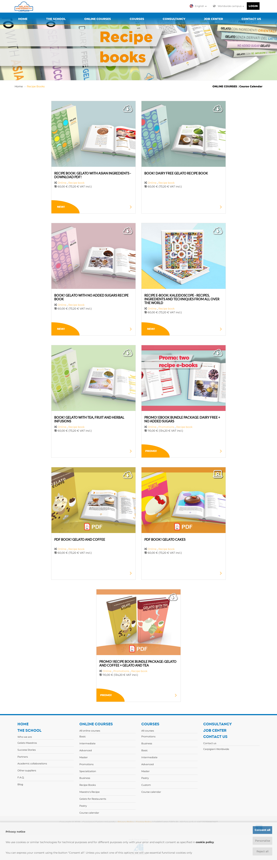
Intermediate (87, 743)
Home (19, 86)
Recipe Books (36, 86)
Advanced (85, 750)
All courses (147, 730)
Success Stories (26, 749)
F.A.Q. (20, 777)
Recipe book (76, 182)
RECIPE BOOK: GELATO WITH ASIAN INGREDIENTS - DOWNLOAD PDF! (92, 175)
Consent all (262, 830)
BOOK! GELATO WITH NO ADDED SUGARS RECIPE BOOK (91, 297)
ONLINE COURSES (224, 86)
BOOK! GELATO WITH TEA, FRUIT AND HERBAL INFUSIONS (89, 419)
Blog (20, 784)
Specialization (87, 771)
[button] (199, 6)
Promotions (166, 427)
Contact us (209, 743)
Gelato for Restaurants (92, 798)
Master (83, 757)
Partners (22, 756)
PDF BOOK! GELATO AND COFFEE (79, 539)
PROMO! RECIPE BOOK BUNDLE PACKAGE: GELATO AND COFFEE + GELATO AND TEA (137, 663)
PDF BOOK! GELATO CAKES (164, 539)
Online (62, 182)
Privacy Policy (126, 821)
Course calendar (89, 812)
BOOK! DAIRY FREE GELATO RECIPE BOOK (176, 173)
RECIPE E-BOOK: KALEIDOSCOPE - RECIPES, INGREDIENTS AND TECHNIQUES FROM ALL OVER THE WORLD (181, 299)
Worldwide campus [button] (228, 6)
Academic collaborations (32, 763)
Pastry (83, 805)
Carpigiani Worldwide (216, 749)
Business (84, 777)
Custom (146, 784)
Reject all (263, 851)
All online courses (89, 730)
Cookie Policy (144, 821)
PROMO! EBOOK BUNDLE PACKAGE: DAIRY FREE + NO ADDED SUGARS (182, 419)
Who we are (24, 736)
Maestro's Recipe (89, 791)
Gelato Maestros (27, 742)
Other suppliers (26, 770)
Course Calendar (250, 86)
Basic (82, 736)
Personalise (262, 840)
